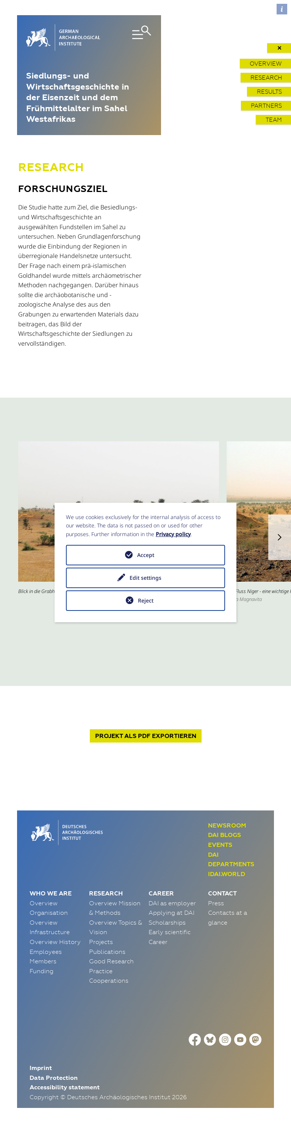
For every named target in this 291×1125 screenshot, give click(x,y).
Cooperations (108, 980)
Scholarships (167, 922)
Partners (266, 105)
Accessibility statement (65, 1087)
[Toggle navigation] (133, 37)
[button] (279, 537)
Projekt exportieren (145, 736)
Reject (145, 600)
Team (274, 119)
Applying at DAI (171, 912)
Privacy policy (173, 534)
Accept (145, 555)
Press (216, 903)
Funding (41, 971)
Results (269, 91)
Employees (46, 951)
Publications (107, 951)
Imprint (41, 1068)
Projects (101, 941)
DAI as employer (172, 903)
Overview (266, 63)
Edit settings (145, 577)
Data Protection (54, 1077)
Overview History (55, 941)
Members (43, 961)
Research (266, 77)
